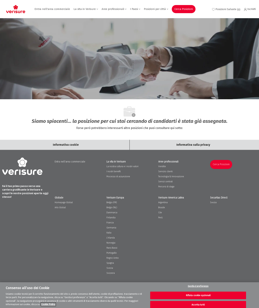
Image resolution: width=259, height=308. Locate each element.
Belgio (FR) (111, 202)
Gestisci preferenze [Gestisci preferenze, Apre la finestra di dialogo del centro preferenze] (198, 286)
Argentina (163, 202)
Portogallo (111, 253)
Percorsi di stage (166, 186)
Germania (111, 227)
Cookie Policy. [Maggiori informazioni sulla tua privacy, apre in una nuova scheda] (48, 304)
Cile (160, 212)
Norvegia (110, 243)
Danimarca (111, 212)
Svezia (109, 268)
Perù (160, 217)
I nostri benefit (113, 171)
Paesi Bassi (111, 248)
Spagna (110, 263)
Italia (108, 232)
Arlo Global (60, 207)
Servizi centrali (165, 181)
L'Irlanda (110, 237)
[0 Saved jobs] (226, 9)
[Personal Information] (193, 145)
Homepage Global (64, 202)
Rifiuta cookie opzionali (198, 295)
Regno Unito (112, 258)
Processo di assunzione (118, 176)
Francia (110, 222)
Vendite (162, 166)
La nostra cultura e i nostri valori (122, 166)
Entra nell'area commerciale (52, 9)
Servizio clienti (165, 171)
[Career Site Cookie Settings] (65, 145)
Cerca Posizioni (183, 9)
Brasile (161, 207)
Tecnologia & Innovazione (171, 176)
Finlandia (110, 217)
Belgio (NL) (111, 207)
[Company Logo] (15, 9)
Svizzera (110, 273)
